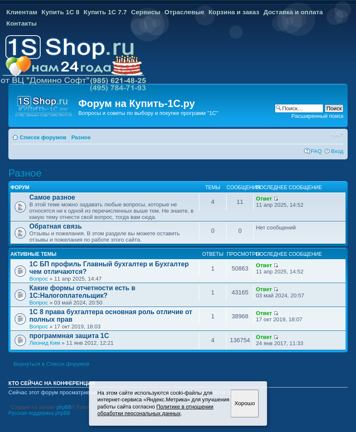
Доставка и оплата (293, 12)
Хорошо (245, 403)
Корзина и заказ (234, 12)
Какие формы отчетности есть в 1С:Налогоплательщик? (82, 291)
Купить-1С (154, 103)
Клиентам (21, 12)
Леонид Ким (44, 343)
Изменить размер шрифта (337, 134)
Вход (337, 151)
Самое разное (52, 197)
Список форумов (43, 137)
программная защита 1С (69, 335)
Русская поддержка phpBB (39, 413)
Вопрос (38, 279)
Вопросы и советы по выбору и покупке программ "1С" (148, 113)
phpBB (64, 407)
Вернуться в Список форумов (51, 364)
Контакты (21, 23)
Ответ (264, 198)
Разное (80, 137)
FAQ (316, 151)
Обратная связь (55, 226)
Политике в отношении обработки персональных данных (156, 410)
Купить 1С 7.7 (104, 12)
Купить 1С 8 (60, 12)
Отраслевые (184, 12)
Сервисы (145, 12)
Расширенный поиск (317, 116)
